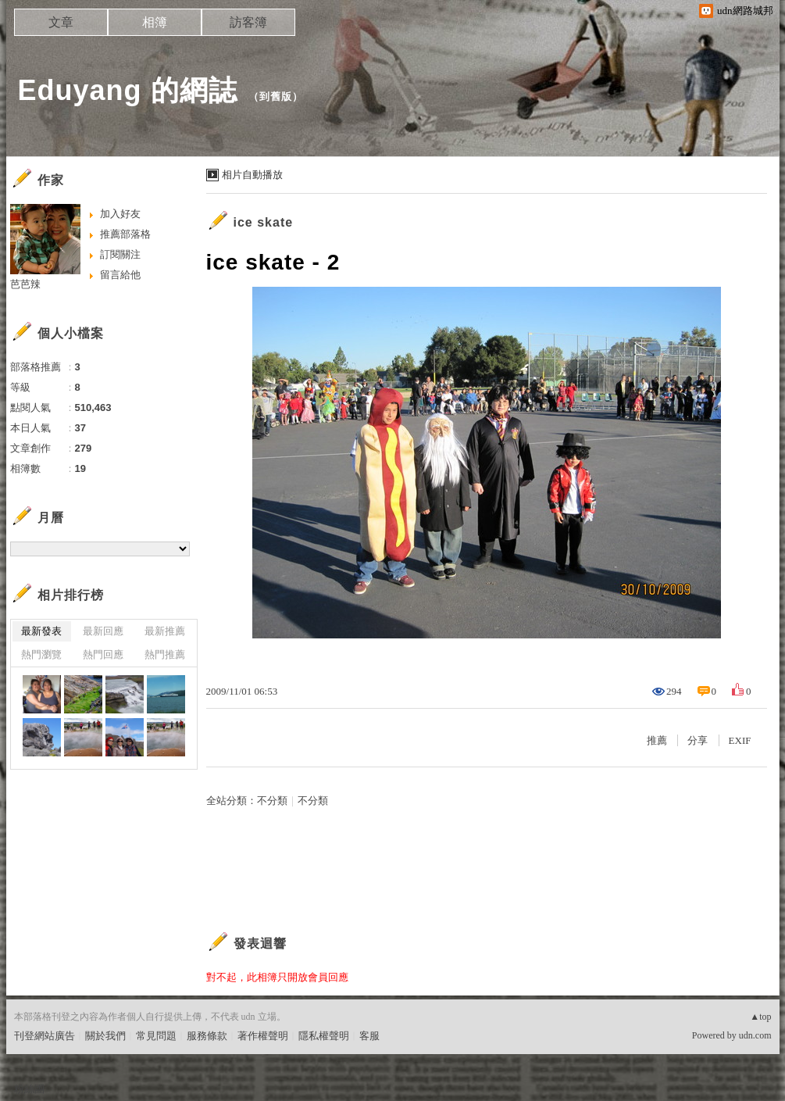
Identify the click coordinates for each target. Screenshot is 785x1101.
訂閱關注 (120, 254)
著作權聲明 (262, 1036)
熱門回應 (103, 654)
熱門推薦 (165, 654)
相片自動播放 (252, 175)
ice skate (264, 222)
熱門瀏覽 (41, 654)
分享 (697, 740)
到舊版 (275, 96)
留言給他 (120, 275)
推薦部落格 (125, 234)
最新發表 (41, 631)
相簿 (154, 22)
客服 (369, 1036)
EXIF (740, 740)
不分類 (272, 800)
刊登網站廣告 (44, 1036)
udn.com (755, 1035)
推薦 (657, 740)
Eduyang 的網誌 (127, 90)
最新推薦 (165, 631)
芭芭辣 (25, 284)
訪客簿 (248, 22)
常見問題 (156, 1036)
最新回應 (103, 631)
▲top (760, 1016)
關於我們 (105, 1036)
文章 (60, 22)
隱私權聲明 (323, 1036)
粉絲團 (29, 1089)
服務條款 (207, 1036)
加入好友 (120, 214)
